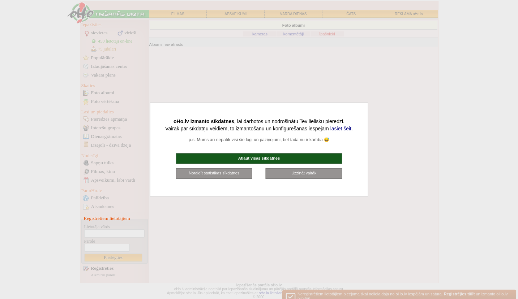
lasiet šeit (340, 128)
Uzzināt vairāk (303, 173)
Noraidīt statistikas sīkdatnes (214, 173)
